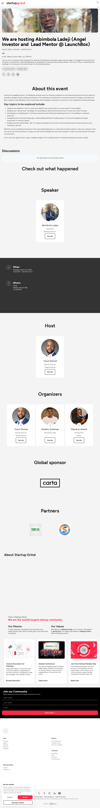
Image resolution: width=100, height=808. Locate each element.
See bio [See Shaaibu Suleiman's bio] (50, 440)
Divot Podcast (56, 759)
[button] (97, 3)
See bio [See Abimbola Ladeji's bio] (50, 236)
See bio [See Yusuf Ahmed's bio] (50, 372)
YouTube (54, 757)
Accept (25, 797)
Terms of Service (49, 797)
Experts (5, 743)
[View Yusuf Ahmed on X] (50, 357)
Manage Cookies (18, 803)
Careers (5, 767)
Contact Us (6, 769)
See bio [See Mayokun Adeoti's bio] (79, 440)
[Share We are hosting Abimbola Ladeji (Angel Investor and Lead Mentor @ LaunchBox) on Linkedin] (13, 74)
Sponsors (5, 747)
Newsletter (55, 753)
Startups (5, 745)
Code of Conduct (60, 797)
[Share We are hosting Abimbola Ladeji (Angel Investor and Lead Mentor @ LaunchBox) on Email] (17, 74)
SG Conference (56, 741)
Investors (5, 741)
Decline (10, 797)
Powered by (50, 804)
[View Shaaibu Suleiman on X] (50, 425)
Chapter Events (56, 743)
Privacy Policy (39, 797)
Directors (5, 748)
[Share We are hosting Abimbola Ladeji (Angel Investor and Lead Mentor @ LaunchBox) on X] (8, 74)
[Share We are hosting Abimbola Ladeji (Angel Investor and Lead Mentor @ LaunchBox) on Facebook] (3, 74)
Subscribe (49, 713)
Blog (53, 755)
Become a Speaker (57, 745)
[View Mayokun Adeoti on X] (79, 425)
